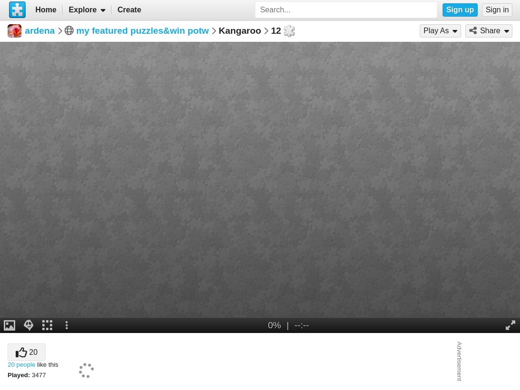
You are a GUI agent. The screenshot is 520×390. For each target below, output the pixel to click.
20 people (22, 364)
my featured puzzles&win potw (142, 31)
